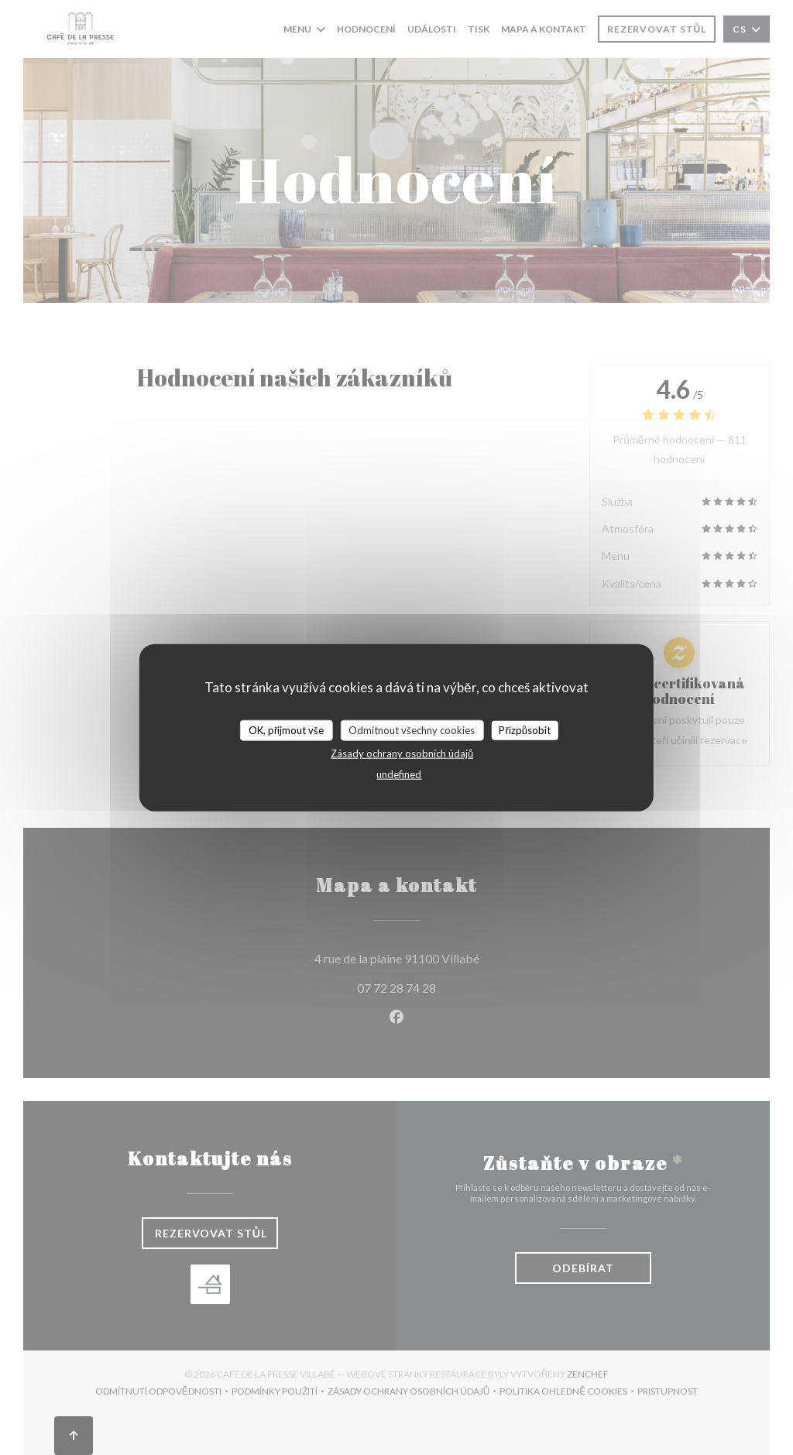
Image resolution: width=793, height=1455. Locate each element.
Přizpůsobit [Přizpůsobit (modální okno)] (525, 729)
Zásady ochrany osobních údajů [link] (402, 753)
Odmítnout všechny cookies (411, 729)
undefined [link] (398, 774)
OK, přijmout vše (286, 729)
